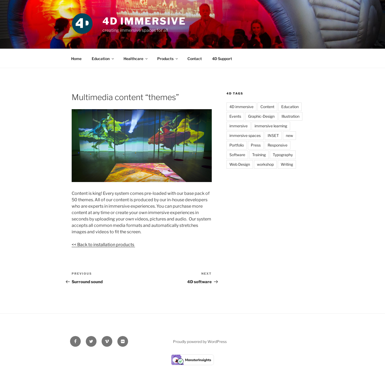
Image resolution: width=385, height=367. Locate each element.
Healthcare (136, 58)
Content (267, 106)
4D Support (222, 58)
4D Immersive (144, 21)
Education (103, 58)
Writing (287, 164)
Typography (283, 154)
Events (235, 116)
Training (259, 154)
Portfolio (236, 145)
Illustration (290, 116)
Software (237, 154)
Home (76, 58)
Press (256, 145)
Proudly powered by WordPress (200, 341)
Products (168, 58)
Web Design (239, 164)
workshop (265, 164)
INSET (273, 135)
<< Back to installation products (103, 244)
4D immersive (241, 106)
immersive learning (271, 126)
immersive (238, 126)
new (289, 135)
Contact (194, 58)
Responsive (277, 145)
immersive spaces (245, 135)
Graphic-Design (261, 116)
